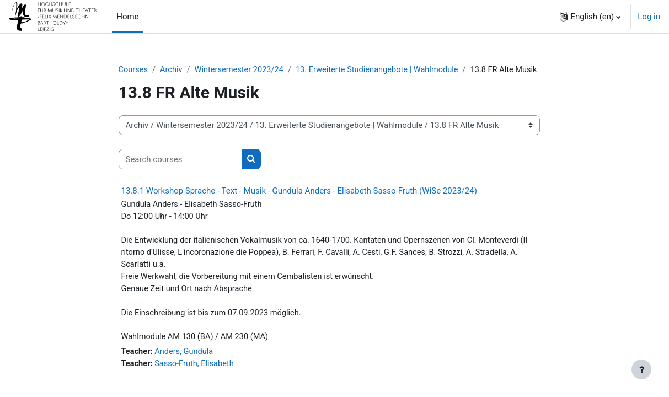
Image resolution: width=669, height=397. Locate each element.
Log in (649, 17)
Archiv (172, 70)
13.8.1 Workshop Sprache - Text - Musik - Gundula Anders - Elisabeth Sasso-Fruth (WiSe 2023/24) (299, 191)
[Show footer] (641, 369)
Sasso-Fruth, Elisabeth (196, 369)
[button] (590, 16)
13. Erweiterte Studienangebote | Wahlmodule (383, 70)
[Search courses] (181, 159)
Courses (134, 70)
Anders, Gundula (186, 357)
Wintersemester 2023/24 (242, 70)
